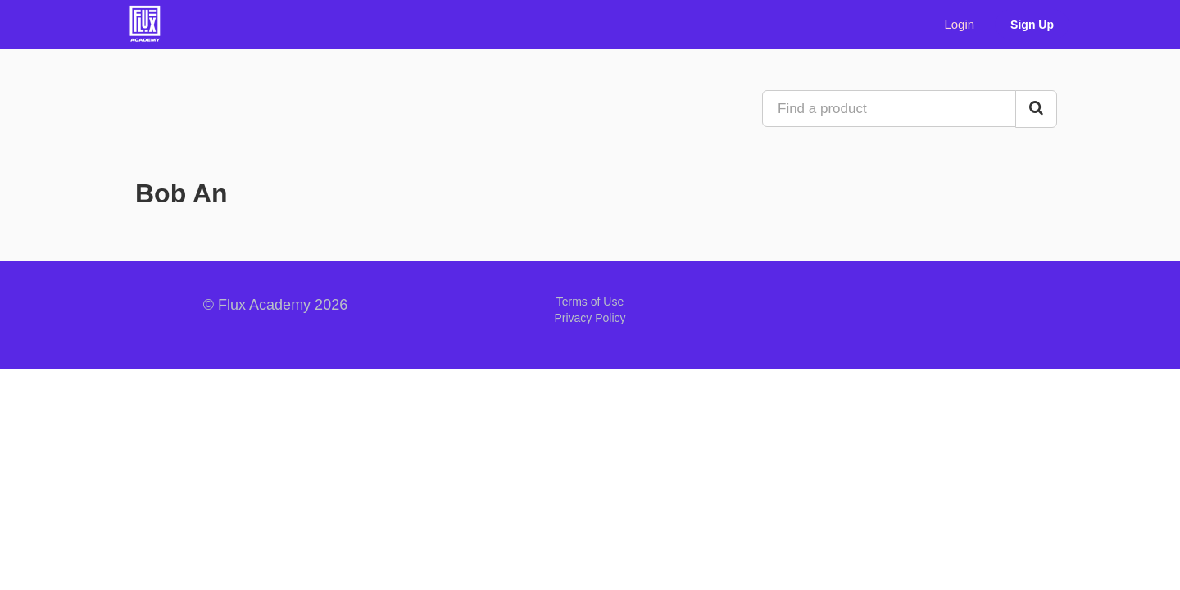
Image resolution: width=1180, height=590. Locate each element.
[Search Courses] (1036, 109)
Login (959, 24)
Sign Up (1032, 24)
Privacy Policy (589, 317)
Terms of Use (590, 301)
